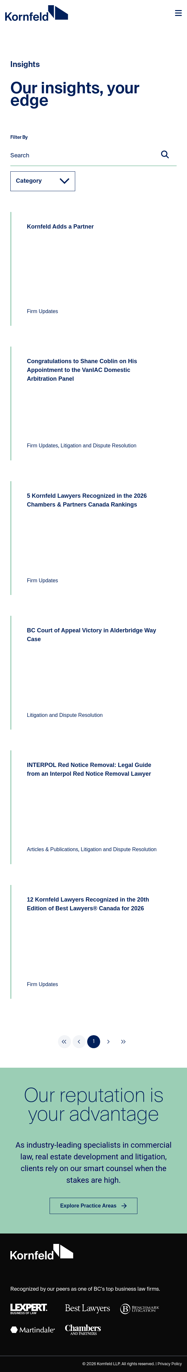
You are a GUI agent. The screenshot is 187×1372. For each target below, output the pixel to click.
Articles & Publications (52, 849)
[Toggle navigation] (178, 13)
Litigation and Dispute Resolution (98, 445)
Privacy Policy (170, 1364)
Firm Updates (42, 311)
